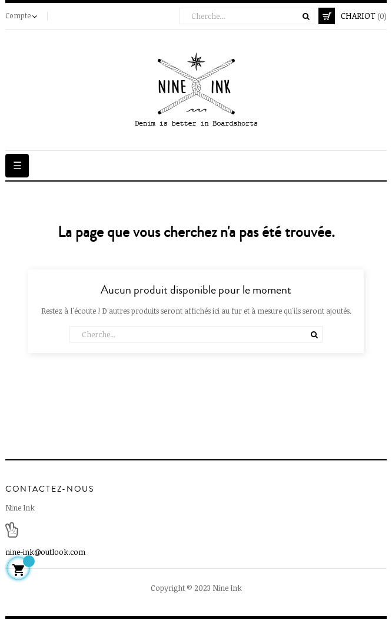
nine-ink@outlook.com (45, 551)
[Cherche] (246, 16)
